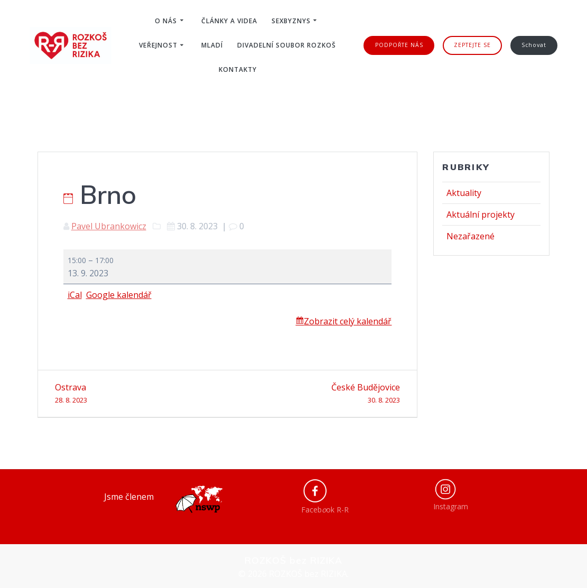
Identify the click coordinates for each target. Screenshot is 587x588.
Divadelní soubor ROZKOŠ (286, 45)
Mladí (212, 45)
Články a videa (229, 20)
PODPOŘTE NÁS (399, 45)
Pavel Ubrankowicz (108, 226)
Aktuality (463, 193)
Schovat (533, 45)
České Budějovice (318, 393)
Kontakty (238, 69)
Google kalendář (119, 295)
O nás (166, 20)
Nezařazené (470, 236)
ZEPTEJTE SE (472, 45)
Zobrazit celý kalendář (348, 321)
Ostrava (137, 393)
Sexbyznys (291, 20)
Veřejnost (158, 45)
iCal (75, 295)
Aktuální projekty (480, 214)
